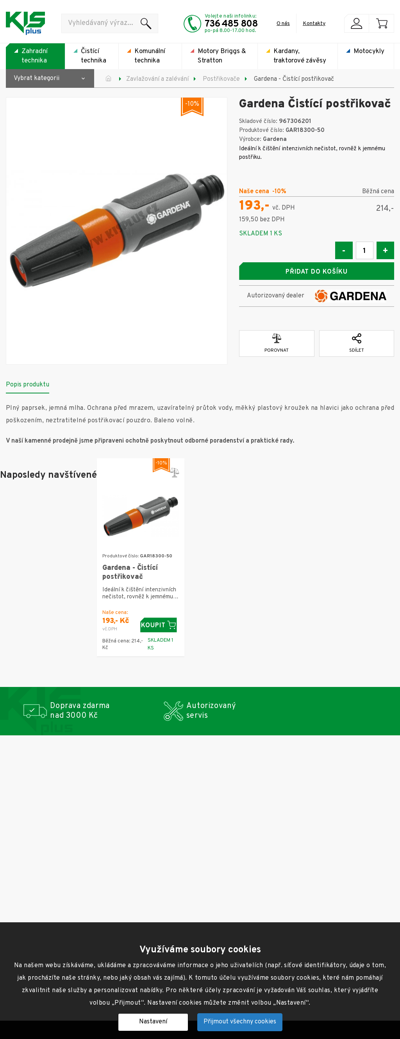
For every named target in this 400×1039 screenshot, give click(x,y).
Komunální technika (149, 56)
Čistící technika (93, 56)
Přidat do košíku (316, 272)
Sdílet (356, 343)
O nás (283, 23)
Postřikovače (221, 79)
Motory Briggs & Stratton (222, 56)
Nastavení (153, 1022)
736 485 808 (231, 24)
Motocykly (369, 51)
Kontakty (314, 23)
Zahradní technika (34, 56)
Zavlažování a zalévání (157, 79)
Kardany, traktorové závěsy (299, 56)
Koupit (159, 625)
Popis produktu (27, 384)
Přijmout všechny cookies (240, 1022)
